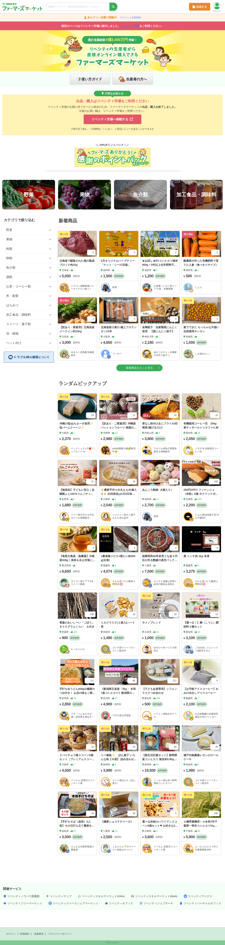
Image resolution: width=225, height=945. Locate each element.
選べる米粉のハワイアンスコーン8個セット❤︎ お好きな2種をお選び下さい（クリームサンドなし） (160, 844)
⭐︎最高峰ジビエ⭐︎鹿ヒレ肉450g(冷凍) (118, 575)
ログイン (124, 17)
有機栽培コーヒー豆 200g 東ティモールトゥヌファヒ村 (200, 442)
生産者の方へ (136, 79)
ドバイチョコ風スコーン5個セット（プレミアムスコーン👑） (76, 776)
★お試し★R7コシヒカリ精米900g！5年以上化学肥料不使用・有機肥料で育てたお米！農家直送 (160, 284)
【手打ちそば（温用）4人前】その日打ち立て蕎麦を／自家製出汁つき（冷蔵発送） (76, 842)
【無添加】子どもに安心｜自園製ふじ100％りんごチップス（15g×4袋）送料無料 (76, 511)
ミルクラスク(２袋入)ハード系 (118, 641)
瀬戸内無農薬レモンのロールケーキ (200, 774)
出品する (199, 6)
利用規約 (24, 934)
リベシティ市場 (130, 25)
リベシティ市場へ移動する (112, 119)
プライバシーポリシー (59, 934)
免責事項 (38, 934)
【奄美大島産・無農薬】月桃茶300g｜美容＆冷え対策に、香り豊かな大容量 (77, 577)
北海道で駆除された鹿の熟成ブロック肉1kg (76, 280)
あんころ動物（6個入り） (157, 507)
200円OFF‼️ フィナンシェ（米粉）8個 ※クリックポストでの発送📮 (200, 511)
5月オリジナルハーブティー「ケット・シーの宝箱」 (118, 280)
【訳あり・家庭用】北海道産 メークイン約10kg (76, 346)
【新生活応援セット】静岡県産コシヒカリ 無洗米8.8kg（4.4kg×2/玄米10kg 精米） (159, 776)
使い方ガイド (91, 79)
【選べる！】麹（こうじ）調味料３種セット (200, 641)
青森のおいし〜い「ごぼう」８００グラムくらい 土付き (76, 641)
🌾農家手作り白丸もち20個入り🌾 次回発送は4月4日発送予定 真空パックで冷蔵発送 (119, 511)
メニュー (217, 7)
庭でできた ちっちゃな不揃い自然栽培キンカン (201, 346)
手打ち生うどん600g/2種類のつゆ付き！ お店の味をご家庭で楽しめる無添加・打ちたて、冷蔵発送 (77, 712)
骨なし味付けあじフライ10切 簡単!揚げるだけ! (161, 442)
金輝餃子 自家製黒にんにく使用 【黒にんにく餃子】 (159, 346)
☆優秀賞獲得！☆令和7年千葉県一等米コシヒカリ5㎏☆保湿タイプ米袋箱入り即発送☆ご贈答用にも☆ (200, 844)
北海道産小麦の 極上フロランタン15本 (119, 346)
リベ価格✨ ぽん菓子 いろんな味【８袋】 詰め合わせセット (119, 776)
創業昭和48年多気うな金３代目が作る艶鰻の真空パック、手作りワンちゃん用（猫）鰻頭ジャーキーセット (160, 579)
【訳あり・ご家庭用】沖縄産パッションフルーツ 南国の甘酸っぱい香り (119, 444)
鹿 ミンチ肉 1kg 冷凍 (196, 573)
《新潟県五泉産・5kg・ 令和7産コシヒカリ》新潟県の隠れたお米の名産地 (118, 710)
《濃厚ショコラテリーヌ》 (117, 838)
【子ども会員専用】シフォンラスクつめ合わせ (159, 708)
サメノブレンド (151, 639)
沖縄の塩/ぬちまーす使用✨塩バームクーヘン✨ (76, 442)
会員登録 (136, 17)
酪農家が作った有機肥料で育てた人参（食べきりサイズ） (200, 280)
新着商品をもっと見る (139, 384)
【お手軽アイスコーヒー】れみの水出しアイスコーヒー (200, 708)
